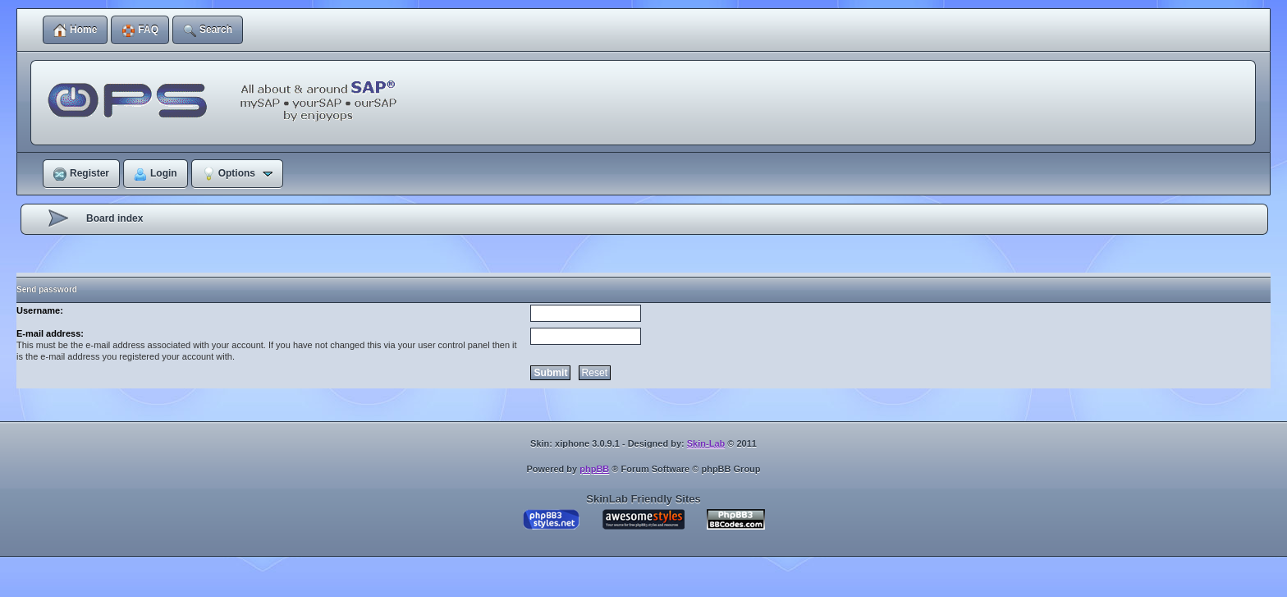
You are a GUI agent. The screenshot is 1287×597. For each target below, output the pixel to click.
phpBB (594, 469)
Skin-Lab (706, 443)
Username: (39, 310)
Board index (114, 218)
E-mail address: (50, 333)
